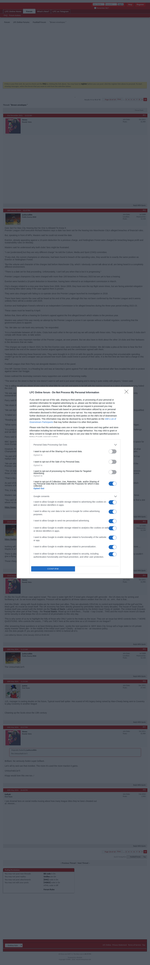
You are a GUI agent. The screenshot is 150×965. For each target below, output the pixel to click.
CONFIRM (53, 569)
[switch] (113, 451)
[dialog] (75, 482)
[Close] (127, 393)
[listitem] (75, 444)
